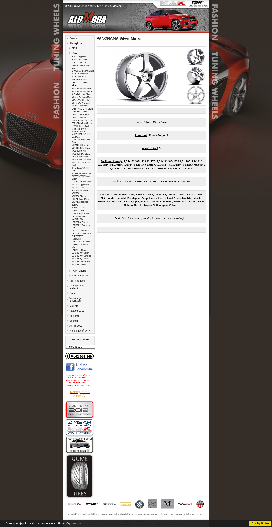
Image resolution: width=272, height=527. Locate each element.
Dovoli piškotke (260, 523)
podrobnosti (75, 523)
